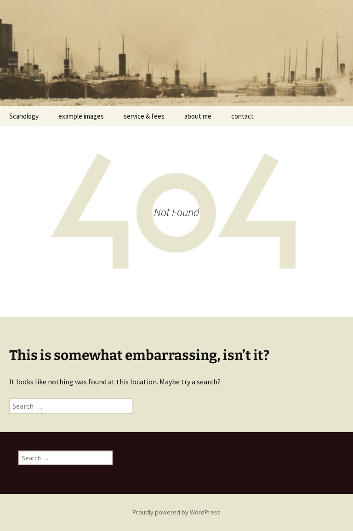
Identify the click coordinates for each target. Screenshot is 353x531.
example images (81, 116)
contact (242, 116)
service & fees (144, 116)
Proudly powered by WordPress (176, 512)
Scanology (24, 116)
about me (197, 116)
